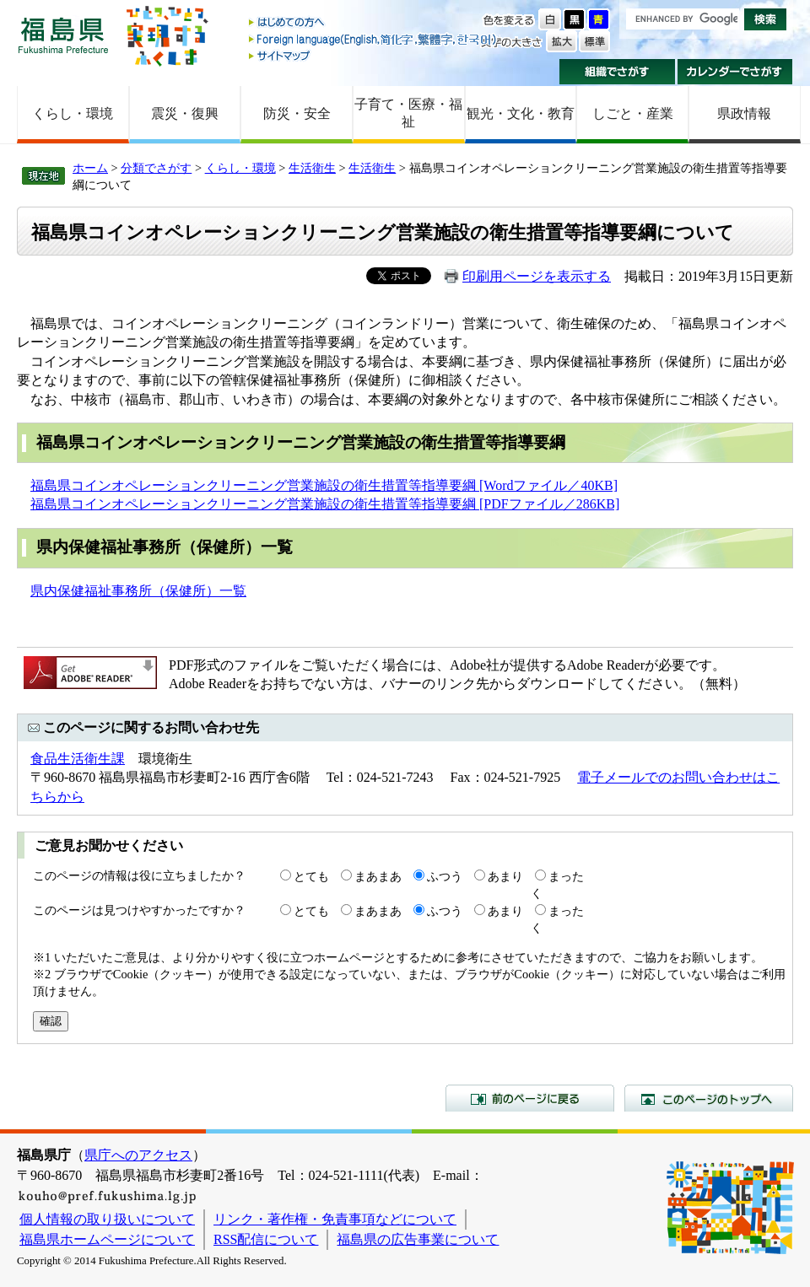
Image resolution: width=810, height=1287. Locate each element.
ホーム (90, 168)
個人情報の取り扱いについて (107, 1219)
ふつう (444, 876)
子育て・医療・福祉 (408, 113)
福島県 (63, 35)
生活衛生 (312, 168)
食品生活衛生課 (77, 758)
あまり (505, 876)
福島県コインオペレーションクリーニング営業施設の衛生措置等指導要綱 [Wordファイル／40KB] (324, 485)
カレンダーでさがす (735, 71)
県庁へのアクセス (138, 1155)
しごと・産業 (632, 113)
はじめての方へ (373, 23)
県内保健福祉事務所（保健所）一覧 (138, 591)
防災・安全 (297, 113)
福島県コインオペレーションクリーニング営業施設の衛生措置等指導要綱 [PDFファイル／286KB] (324, 504)
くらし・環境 (72, 113)
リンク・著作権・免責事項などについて (334, 1219)
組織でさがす (617, 71)
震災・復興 (185, 113)
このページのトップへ (708, 1098)
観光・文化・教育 (521, 113)
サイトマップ (373, 55)
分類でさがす (156, 168)
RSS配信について (265, 1239)
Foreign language (373, 39)
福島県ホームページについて (107, 1239)
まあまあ (378, 876)
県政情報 (744, 113)
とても (311, 876)
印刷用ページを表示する (536, 276)
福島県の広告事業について (418, 1239)
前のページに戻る (530, 1098)
